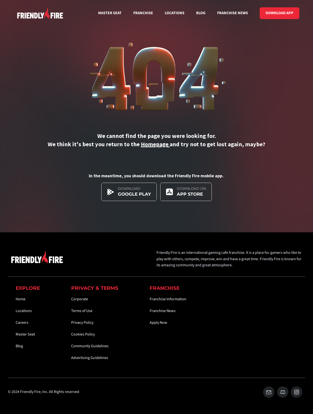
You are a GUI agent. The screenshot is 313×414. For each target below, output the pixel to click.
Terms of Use (81, 310)
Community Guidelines (90, 346)
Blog (19, 346)
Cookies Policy (83, 334)
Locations (24, 310)
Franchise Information (168, 299)
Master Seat (25, 334)
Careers (22, 322)
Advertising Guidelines (89, 357)
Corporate (79, 299)
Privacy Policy (82, 322)
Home (20, 299)
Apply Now (158, 322)
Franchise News (163, 310)
